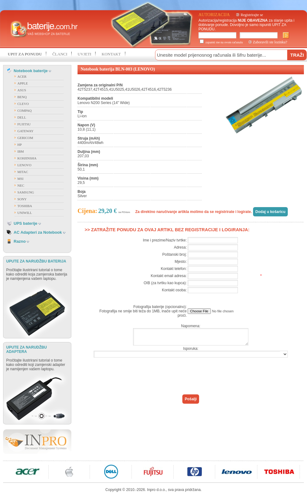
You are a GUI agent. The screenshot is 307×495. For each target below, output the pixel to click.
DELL (21, 117)
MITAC (22, 172)
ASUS (21, 90)
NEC (20, 185)
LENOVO (24, 165)
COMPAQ (24, 110)
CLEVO (23, 104)
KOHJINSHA (27, 158)
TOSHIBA (24, 206)
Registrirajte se (252, 15)
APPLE (22, 83)
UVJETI (84, 54)
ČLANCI (59, 54)
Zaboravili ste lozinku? (270, 42)
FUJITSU (24, 124)
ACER (21, 76)
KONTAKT (111, 54)
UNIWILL (24, 213)
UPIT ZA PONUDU (25, 54)
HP (19, 144)
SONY (22, 199)
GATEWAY (25, 131)
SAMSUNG (25, 192)
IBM (20, 151)
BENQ (22, 97)
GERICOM (25, 138)
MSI (20, 178)
